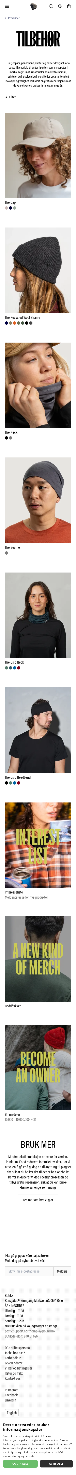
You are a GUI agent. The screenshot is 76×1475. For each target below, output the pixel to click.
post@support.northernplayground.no (30, 1331)
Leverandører (13, 1362)
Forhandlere (13, 1357)
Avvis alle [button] (56, 1463)
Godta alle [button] (20, 1463)
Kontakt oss (12, 1378)
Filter (10, 96)
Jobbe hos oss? (15, 1352)
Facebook (11, 1394)
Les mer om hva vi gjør (38, 1199)
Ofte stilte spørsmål (18, 1347)
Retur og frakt (14, 1373)
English (12, 1412)
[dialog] (38, 1446)
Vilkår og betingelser (18, 1368)
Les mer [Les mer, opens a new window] (40, 1456)
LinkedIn (10, 1399)
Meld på (62, 1271)
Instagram (11, 1389)
